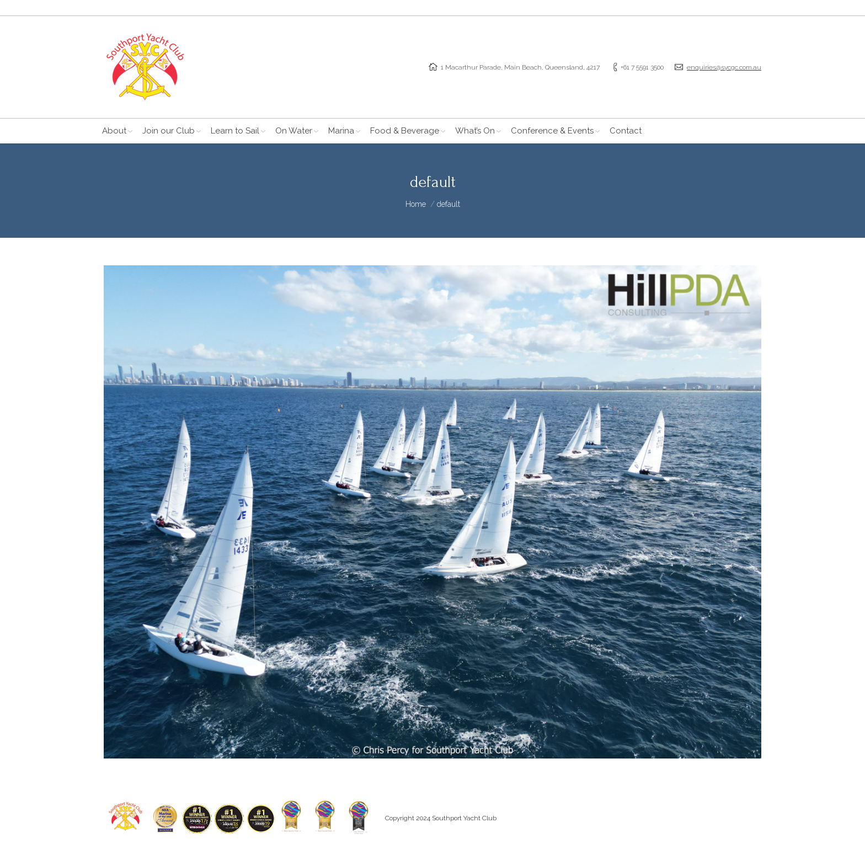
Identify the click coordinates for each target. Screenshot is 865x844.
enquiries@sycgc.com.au (724, 67)
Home (415, 204)
